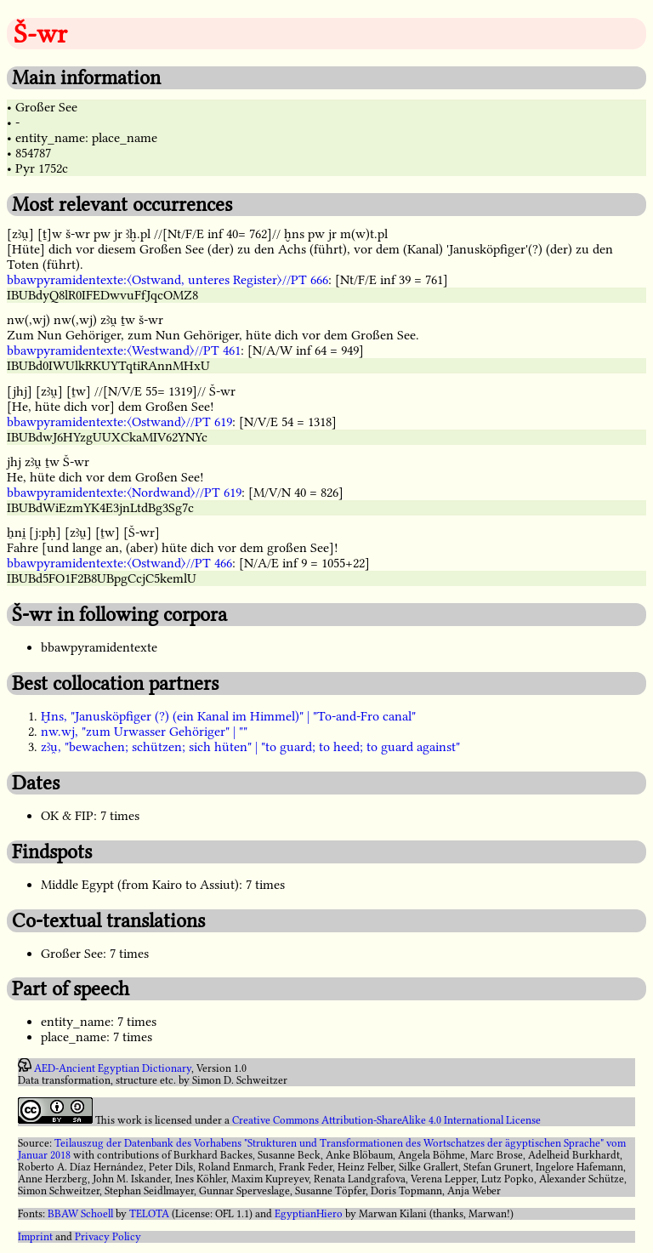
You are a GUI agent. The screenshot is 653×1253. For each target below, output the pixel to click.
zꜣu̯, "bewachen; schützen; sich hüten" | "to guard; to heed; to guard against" (250, 747)
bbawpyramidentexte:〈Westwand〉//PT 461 (124, 350)
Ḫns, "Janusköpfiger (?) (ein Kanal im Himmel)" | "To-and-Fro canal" (228, 716)
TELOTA (149, 1214)
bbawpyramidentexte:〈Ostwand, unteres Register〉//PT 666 (167, 280)
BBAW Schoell (80, 1214)
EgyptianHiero (309, 1214)
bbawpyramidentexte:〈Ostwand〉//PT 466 (119, 563)
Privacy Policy (108, 1237)
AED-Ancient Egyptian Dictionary (112, 1068)
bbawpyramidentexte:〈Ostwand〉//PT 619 (119, 422)
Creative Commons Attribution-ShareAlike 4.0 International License (386, 1120)
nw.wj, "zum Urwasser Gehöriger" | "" (144, 731)
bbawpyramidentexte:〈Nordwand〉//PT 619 (124, 492)
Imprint (35, 1237)
